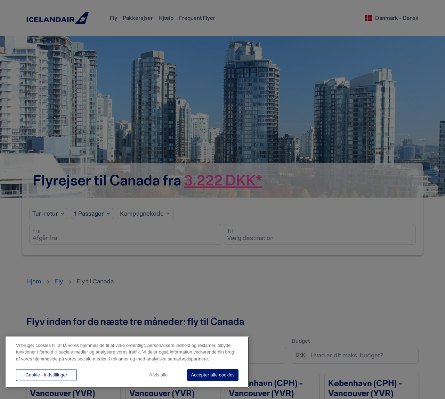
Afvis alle (158, 374)
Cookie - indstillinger (46, 374)
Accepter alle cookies (213, 374)
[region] (127, 362)
